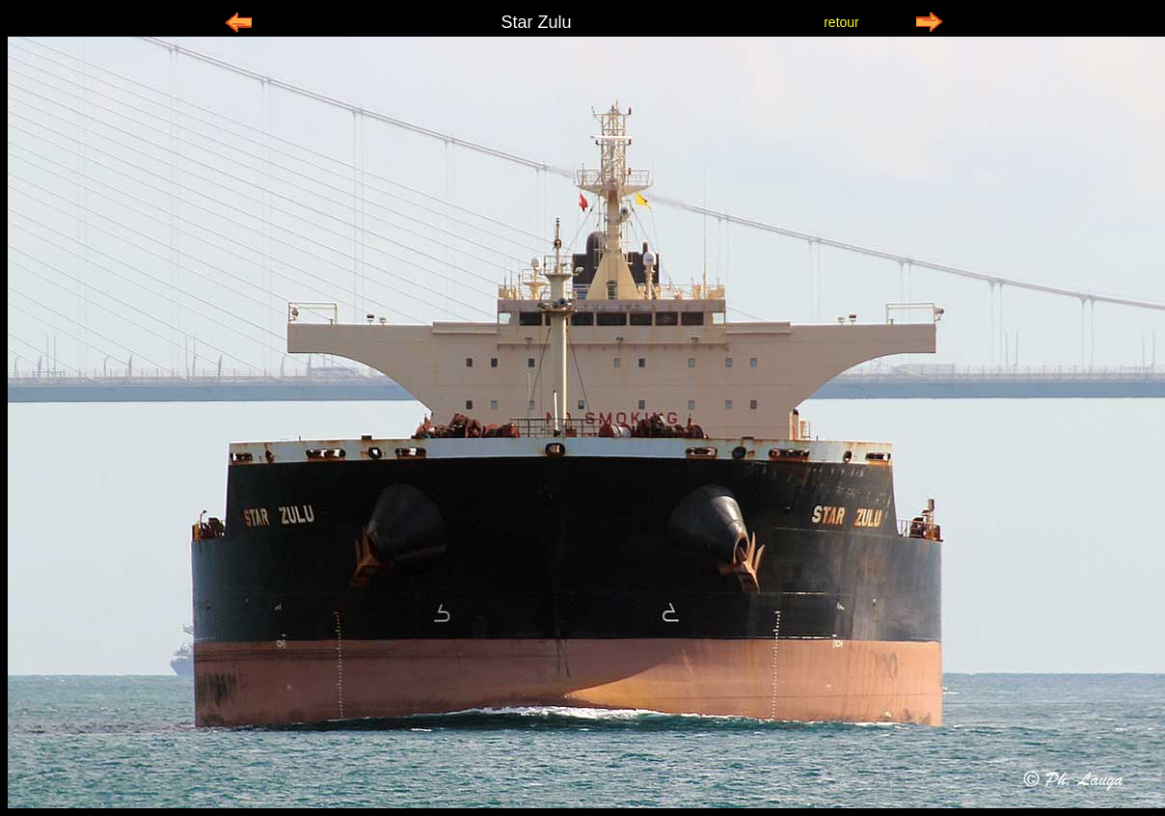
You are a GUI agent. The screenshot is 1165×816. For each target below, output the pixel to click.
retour (841, 22)
